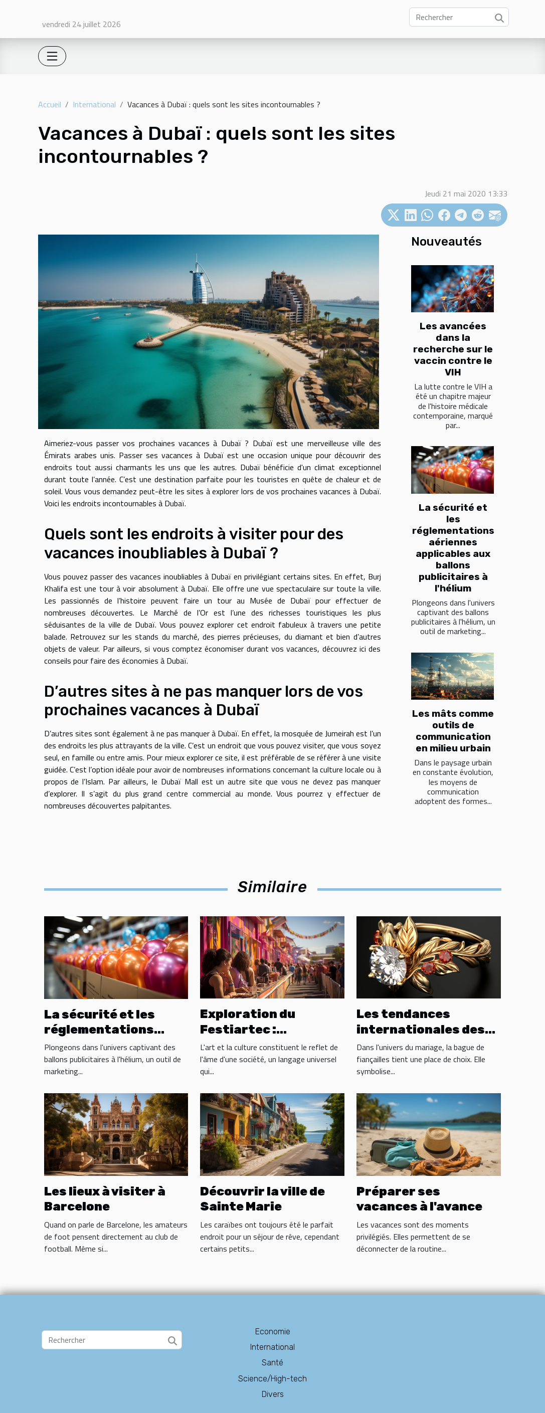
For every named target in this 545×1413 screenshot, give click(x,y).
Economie (272, 1331)
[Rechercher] (459, 17)
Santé (272, 1362)
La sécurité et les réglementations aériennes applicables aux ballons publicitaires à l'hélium (453, 548)
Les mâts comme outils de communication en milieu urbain (453, 731)
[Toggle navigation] (52, 56)
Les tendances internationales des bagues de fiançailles (423, 1029)
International (94, 104)
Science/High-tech (272, 1378)
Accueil (49, 104)
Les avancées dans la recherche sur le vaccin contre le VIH (453, 349)
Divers (273, 1394)
